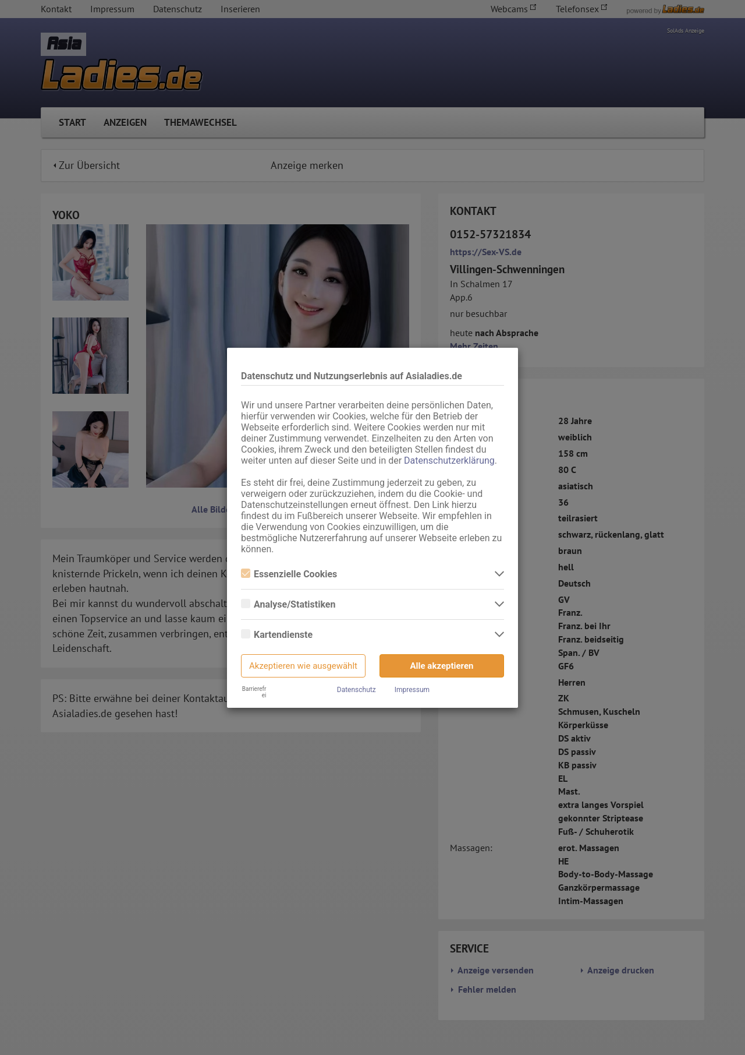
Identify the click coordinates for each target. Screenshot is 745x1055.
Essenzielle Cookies (289, 574)
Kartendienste (277, 634)
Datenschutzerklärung (449, 460)
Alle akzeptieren (442, 666)
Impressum (412, 690)
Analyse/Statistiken (288, 604)
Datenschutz (356, 690)
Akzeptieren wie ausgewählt (303, 666)
